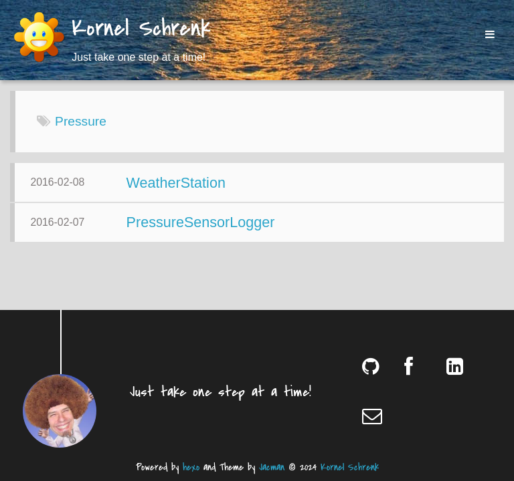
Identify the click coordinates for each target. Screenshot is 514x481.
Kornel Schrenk (141, 29)
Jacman (271, 467)
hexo (191, 467)
